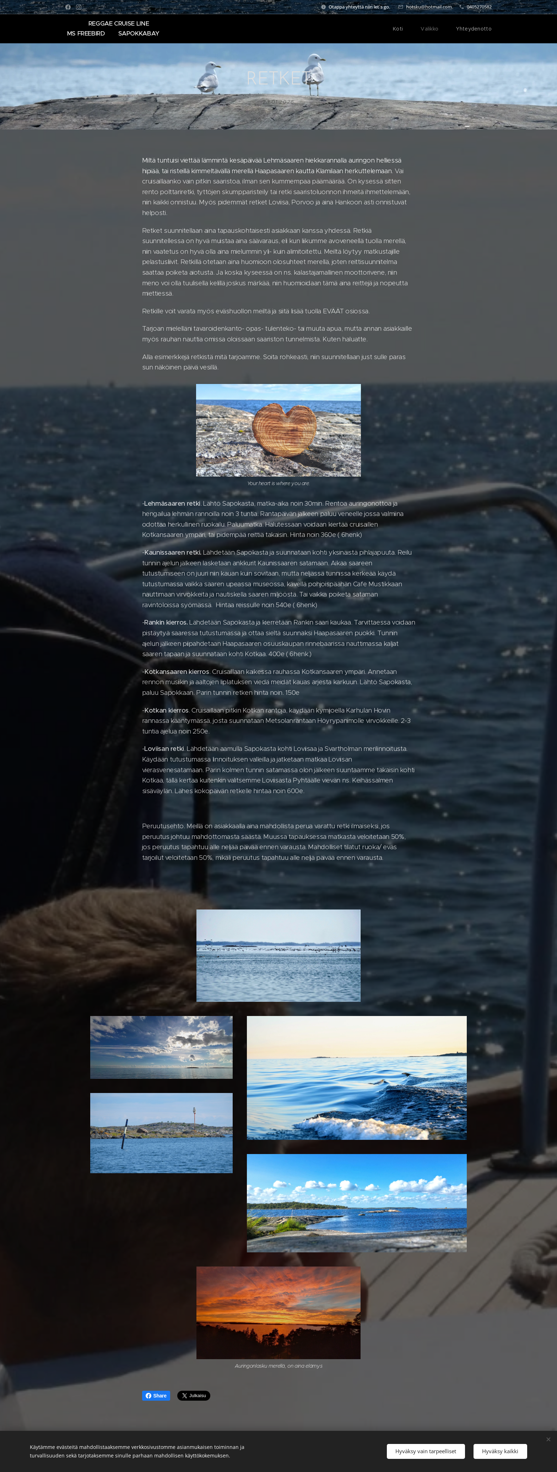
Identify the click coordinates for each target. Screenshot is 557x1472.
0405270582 (479, 7)
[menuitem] (403, 29)
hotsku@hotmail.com (429, 7)
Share (156, 1396)
